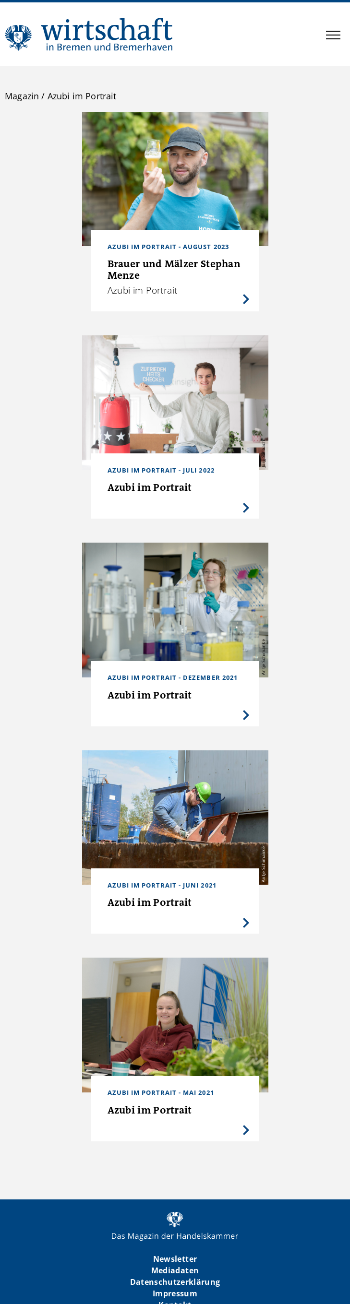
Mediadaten (175, 1270)
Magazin (22, 96)
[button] (333, 36)
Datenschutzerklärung (175, 1282)
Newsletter (175, 1259)
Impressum (175, 1293)
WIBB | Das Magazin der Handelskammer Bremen (89, 34)
